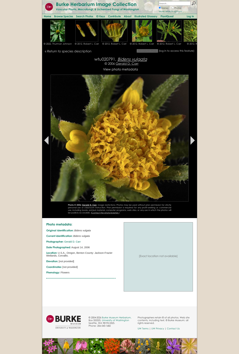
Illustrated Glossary (145, 16)
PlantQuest (167, 16)
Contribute (114, 16)
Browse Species (63, 16)
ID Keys (100, 16)
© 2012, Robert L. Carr (87, 43)
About (127, 16)
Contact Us (173, 328)
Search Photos (84, 16)
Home (47, 16)
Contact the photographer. (105, 212)
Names (164, 8)
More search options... (171, 11)
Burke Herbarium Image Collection (96, 4)
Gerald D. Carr (127, 63)
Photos (177, 8)
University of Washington (115, 320)
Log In (190, 16)
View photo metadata (120, 69)
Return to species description (69, 51)
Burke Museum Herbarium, (116, 317)
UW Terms (143, 328)
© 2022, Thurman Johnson (58, 43)
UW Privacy (157, 328)
